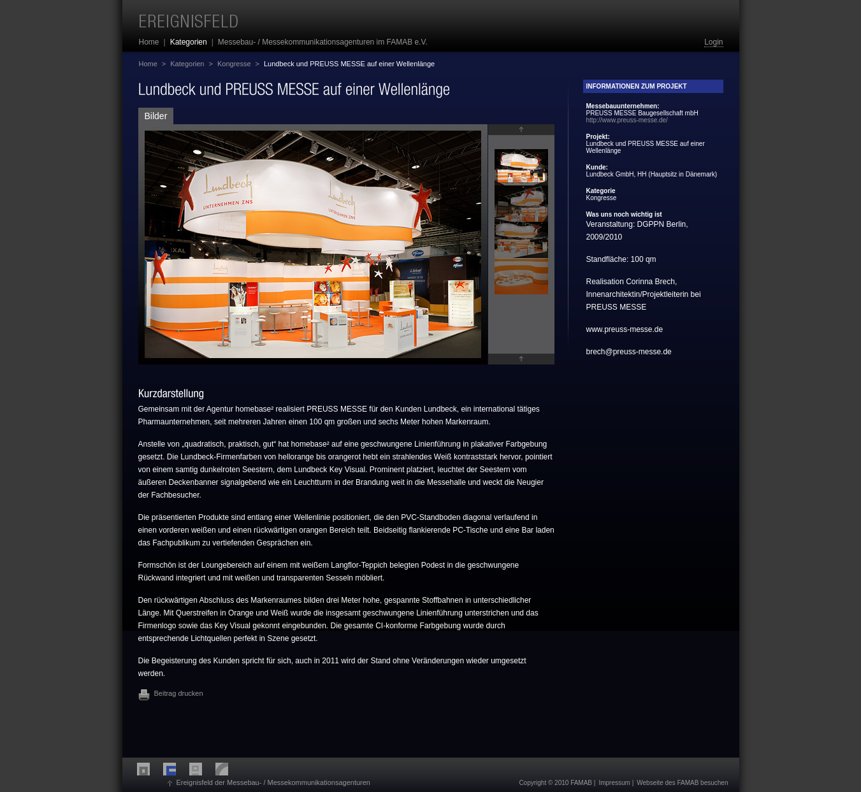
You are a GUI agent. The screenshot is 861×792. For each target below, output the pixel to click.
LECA (228, 769)
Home (148, 64)
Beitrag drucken (178, 693)
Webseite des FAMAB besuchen (682, 782)
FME (150, 769)
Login (713, 42)
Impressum (614, 782)
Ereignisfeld (189, 21)
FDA (202, 769)
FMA (176, 769)
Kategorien (187, 64)
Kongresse (234, 64)
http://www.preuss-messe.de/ (627, 120)
